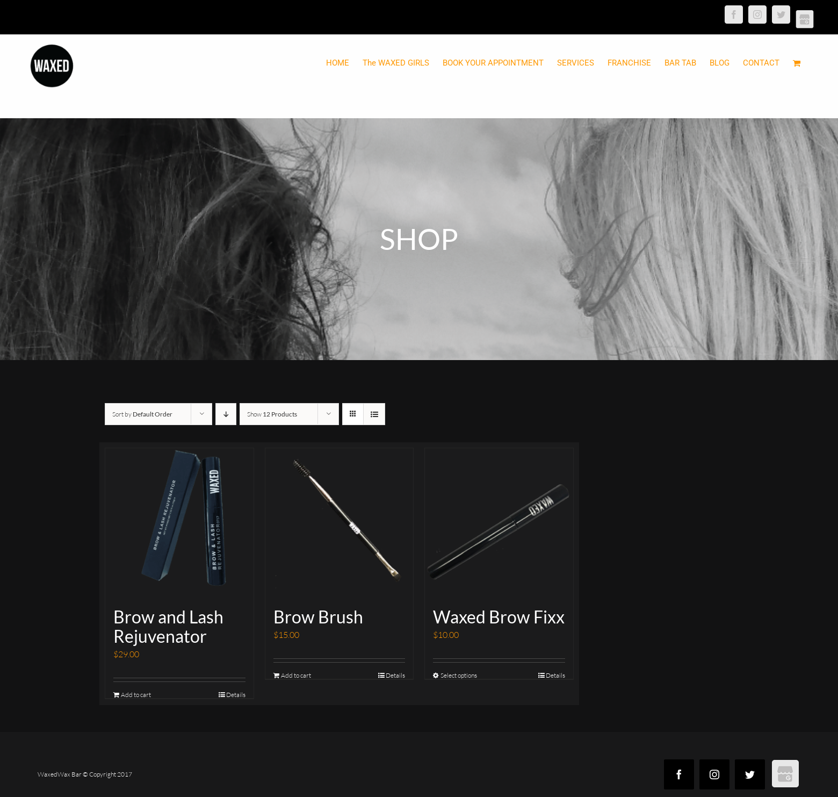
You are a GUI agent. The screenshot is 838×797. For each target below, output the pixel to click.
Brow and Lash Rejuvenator (168, 626)
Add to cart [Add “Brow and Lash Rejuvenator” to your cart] (136, 695)
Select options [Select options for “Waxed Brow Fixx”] (458, 675)
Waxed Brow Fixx (499, 616)
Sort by (142, 414)
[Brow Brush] (339, 522)
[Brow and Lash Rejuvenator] (179, 522)
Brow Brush (318, 616)
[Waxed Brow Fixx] (499, 522)
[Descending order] (225, 414)
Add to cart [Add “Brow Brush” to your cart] (296, 675)
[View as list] (374, 414)
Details (235, 695)
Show (272, 414)
